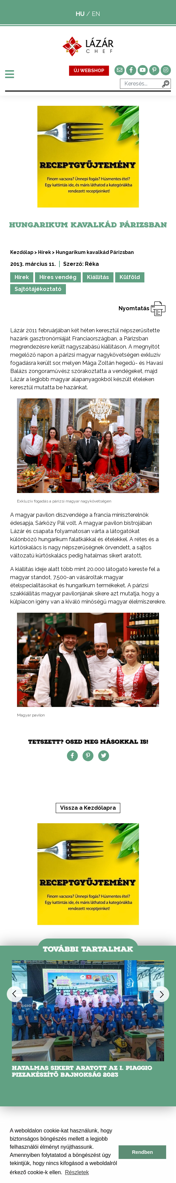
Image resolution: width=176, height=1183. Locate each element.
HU (80, 13)
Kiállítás (98, 277)
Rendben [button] (142, 1152)
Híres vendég (57, 277)
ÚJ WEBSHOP (89, 70)
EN (96, 13)
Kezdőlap (21, 252)
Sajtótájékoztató (38, 289)
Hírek (44, 252)
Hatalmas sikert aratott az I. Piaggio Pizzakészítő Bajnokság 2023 (82, 1071)
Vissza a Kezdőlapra (88, 808)
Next (161, 994)
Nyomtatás (142, 308)
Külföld (130, 277)
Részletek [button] (77, 1172)
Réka (92, 264)
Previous (15, 994)
